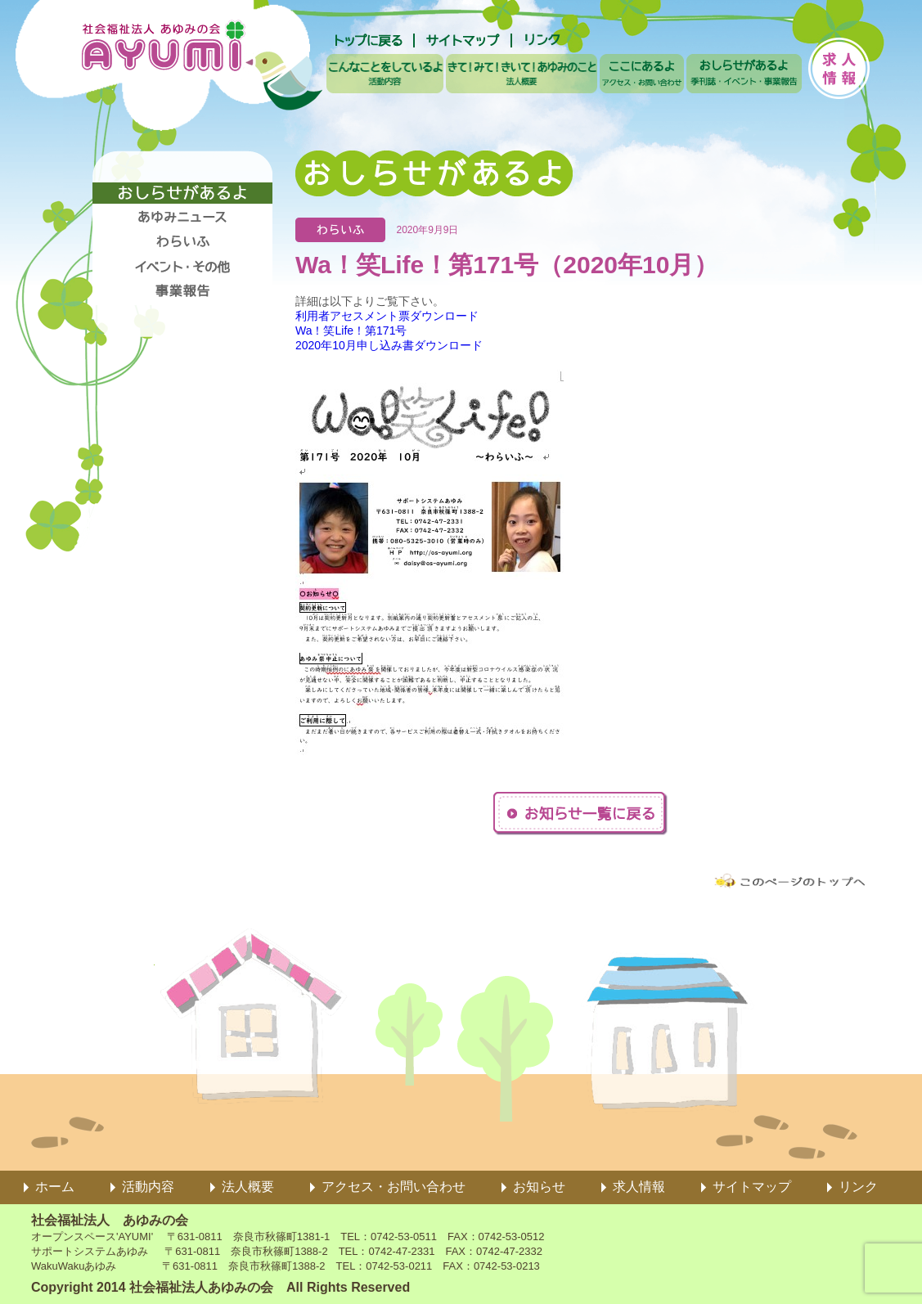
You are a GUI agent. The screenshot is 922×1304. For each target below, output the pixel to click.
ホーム (54, 1187)
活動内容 (148, 1187)
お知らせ (539, 1187)
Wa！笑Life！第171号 (351, 330)
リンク (858, 1187)
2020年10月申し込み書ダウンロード (389, 345)
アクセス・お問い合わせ (393, 1187)
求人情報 (639, 1187)
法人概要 (248, 1187)
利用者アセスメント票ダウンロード (387, 315)
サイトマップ (752, 1187)
